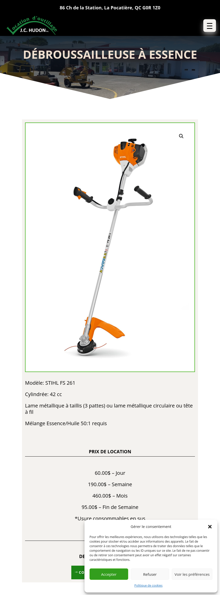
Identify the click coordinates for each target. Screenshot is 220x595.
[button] (209, 526)
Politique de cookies (148, 585)
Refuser (150, 574)
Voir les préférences (192, 574)
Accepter (109, 574)
